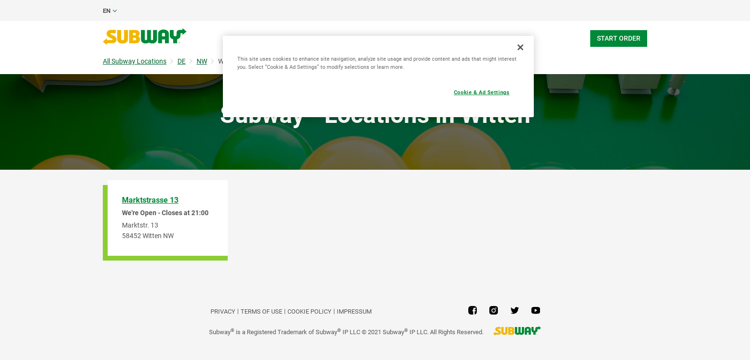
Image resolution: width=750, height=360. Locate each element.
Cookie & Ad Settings (481, 92)
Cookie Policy (309, 311)
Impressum (354, 311)
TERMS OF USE (261, 311)
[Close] (520, 47)
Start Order (618, 38)
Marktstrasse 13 (150, 200)
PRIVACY (222, 311)
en (106, 11)
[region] (378, 76)
